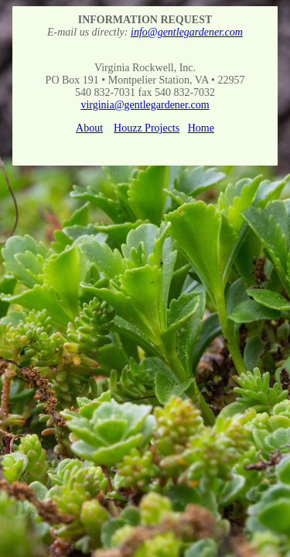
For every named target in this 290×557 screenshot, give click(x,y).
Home (201, 128)
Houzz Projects (146, 128)
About (89, 128)
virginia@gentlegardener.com (144, 105)
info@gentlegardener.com (187, 32)
